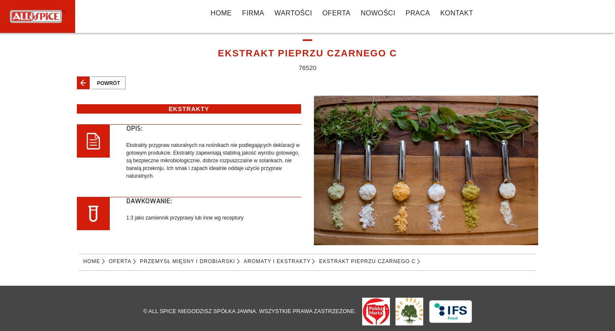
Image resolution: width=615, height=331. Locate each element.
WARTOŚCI (293, 13)
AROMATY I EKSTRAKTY (277, 261)
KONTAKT (456, 13)
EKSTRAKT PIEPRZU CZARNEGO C (367, 261)
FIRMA (253, 13)
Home (221, 13)
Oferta (336, 13)
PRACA (418, 13)
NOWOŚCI (378, 13)
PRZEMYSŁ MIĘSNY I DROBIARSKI (187, 261)
